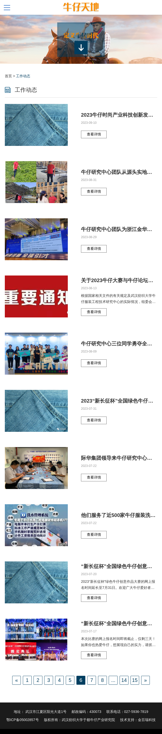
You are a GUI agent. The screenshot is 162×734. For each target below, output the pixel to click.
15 (135, 680)
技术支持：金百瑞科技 (138, 720)
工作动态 (23, 76)
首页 (8, 76)
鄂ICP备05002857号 (22, 720)
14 (124, 680)
